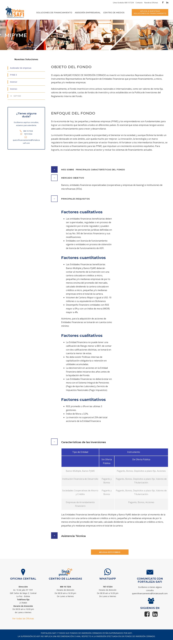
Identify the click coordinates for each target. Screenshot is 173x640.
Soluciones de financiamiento (54, 12)
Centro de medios (113, 12)
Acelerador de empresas (20, 68)
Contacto (139, 2)
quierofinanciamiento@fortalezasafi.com (150, 593)
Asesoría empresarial (88, 12)
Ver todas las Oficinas (23, 618)
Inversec (13, 89)
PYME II (13, 75)
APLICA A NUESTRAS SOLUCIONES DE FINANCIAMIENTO (150, 12)
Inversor (13, 82)
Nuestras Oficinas (151, 2)
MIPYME (17, 96)
